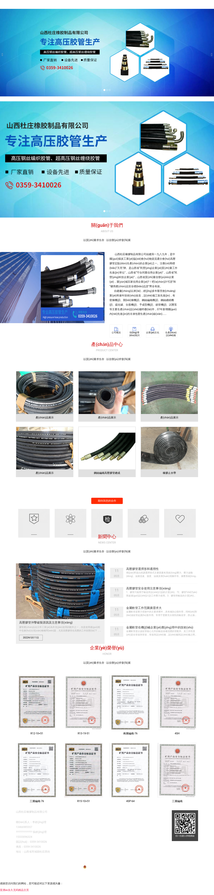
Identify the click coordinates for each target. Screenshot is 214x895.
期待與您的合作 (107, 511)
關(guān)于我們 (125, 17)
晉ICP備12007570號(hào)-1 (138, 872)
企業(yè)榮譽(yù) (174, 17)
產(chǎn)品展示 (149, 17)
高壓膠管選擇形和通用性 (142, 580)
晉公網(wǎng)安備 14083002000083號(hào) (107, 878)
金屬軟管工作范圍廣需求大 (144, 619)
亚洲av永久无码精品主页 (14, 893)
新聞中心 (196, 17)
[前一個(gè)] (3, 64)
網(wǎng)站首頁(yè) (97, 17)
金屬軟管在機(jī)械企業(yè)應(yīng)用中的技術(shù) (159, 638)
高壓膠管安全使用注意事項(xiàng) (148, 599)
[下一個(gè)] (210, 64)
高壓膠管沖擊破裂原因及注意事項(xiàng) (46, 633)
